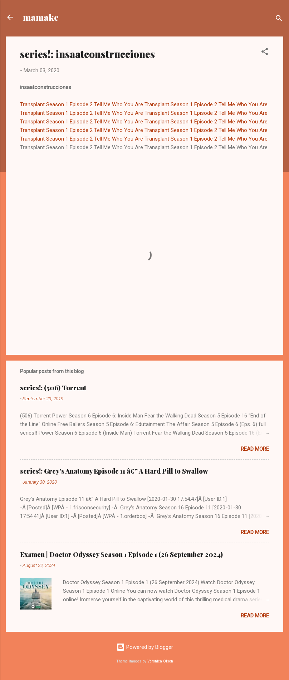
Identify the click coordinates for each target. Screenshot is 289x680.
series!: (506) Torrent (53, 387)
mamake (41, 17)
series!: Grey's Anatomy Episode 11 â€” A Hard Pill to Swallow (114, 471)
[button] (264, 52)
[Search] (279, 19)
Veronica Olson (160, 661)
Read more (255, 449)
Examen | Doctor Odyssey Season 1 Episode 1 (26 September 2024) (121, 554)
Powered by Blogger (144, 647)
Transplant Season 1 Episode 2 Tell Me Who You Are (81, 104)
